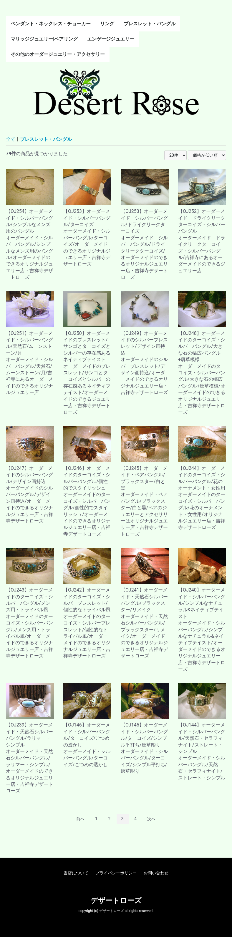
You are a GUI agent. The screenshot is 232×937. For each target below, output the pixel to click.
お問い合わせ (156, 873)
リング (107, 23)
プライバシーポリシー (116, 873)
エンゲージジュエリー (110, 39)
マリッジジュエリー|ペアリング (44, 39)
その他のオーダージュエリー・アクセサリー (58, 54)
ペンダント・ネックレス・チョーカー (51, 23)
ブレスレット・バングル (149, 23)
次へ (151, 818)
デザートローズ (116, 900)
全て (10, 139)
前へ (80, 818)
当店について (76, 873)
